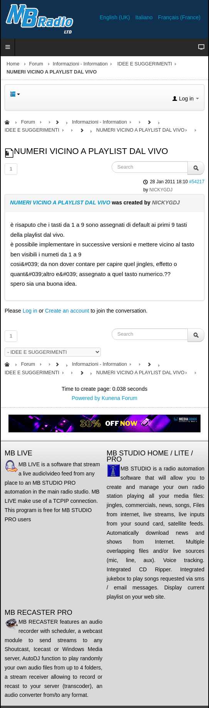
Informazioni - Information (80, 64)
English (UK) (115, 17)
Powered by (86, 398)
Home (13, 64)
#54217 (196, 181)
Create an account (67, 311)
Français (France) (179, 17)
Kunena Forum (119, 398)
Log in (30, 311)
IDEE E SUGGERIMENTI (144, 64)
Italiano (144, 17)
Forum (36, 64)
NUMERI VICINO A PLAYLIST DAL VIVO (60, 202)
